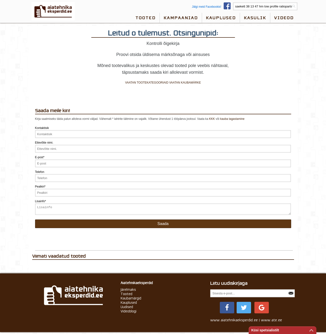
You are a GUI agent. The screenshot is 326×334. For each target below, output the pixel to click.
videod (284, 17)
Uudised (127, 308)
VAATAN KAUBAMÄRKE (185, 82)
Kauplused (221, 17)
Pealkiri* (40, 186)
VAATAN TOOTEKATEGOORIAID (146, 82)
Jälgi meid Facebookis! (212, 6)
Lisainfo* (40, 201)
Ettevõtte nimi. (44, 142)
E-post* (39, 157)
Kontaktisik (42, 128)
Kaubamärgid (131, 300)
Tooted (145, 17)
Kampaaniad (181, 17)
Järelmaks (128, 291)
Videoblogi (128, 313)
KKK (212, 119)
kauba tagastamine (232, 119)
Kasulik (255, 17)
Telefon (39, 172)
